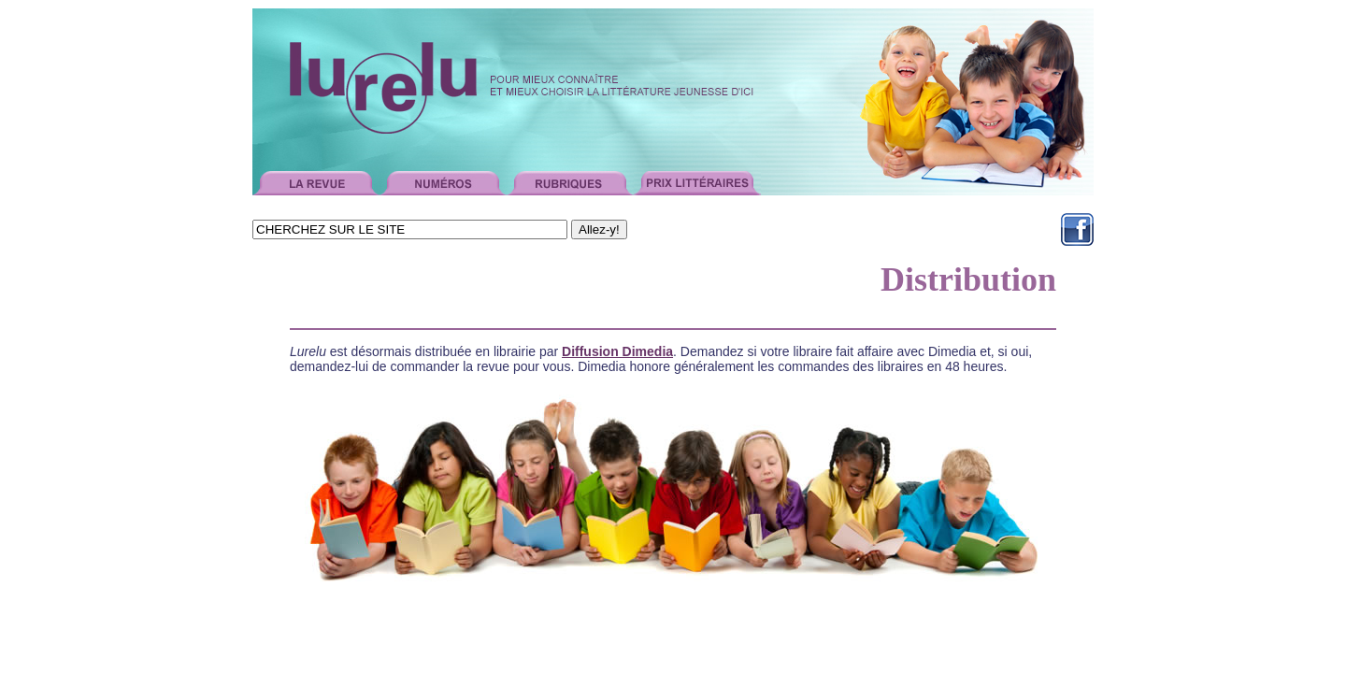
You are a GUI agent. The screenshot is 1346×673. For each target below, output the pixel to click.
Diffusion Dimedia (617, 351)
